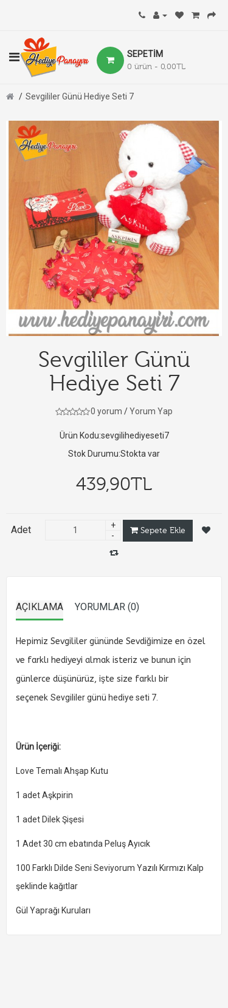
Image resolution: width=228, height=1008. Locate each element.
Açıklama (39, 607)
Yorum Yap (151, 411)
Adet (21, 530)
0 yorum (106, 411)
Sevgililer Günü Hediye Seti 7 (80, 96)
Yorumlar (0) (107, 607)
